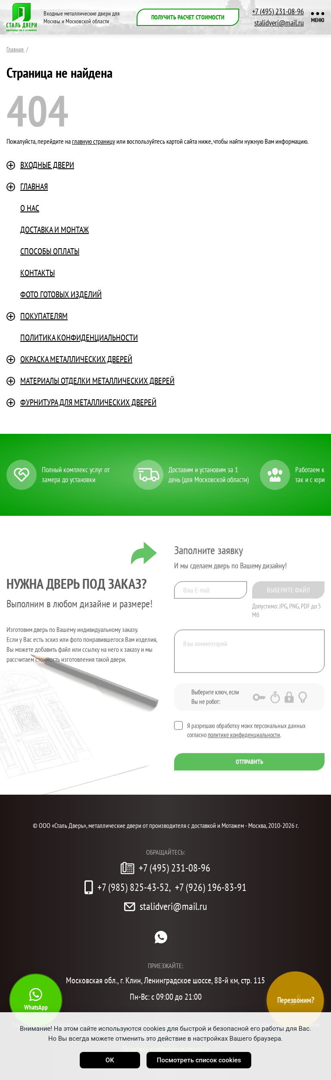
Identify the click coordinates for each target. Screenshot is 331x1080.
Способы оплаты (49, 251)
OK (110, 1060)
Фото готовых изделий (61, 294)
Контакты (37, 272)
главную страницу (93, 141)
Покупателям (44, 316)
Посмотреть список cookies (199, 1060)
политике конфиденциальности (244, 737)
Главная (34, 186)
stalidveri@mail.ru (279, 23)
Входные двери (47, 165)
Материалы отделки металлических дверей (97, 380)
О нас (29, 208)
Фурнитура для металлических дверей (88, 402)
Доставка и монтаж (54, 229)
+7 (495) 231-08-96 (278, 12)
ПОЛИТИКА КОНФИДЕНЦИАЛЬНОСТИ (79, 337)
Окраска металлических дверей (76, 359)
